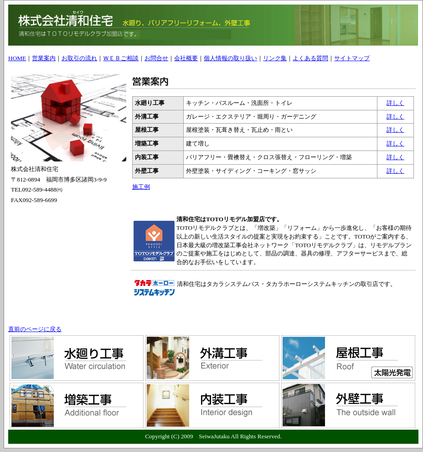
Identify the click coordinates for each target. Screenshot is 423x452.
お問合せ (156, 58)
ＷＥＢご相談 (121, 58)
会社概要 (186, 58)
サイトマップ (352, 58)
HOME (17, 58)
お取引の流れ (79, 58)
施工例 (141, 186)
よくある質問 (310, 58)
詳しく (395, 102)
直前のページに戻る (35, 329)
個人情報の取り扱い (230, 58)
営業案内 (44, 58)
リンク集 (275, 58)
